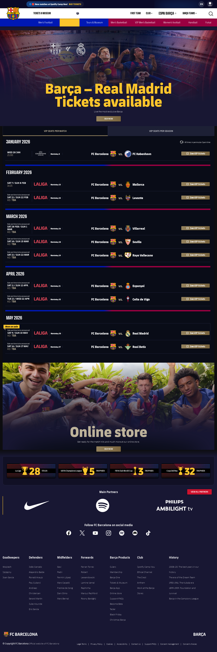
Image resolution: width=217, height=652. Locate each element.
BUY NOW (108, 445)
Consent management (169, 640)
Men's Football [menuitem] (45, 22)
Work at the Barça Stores (145, 587)
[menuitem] (210, 3)
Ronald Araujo (36, 573)
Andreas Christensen (34, 587)
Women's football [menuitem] (171, 22)
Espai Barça (168, 13)
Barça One (115, 573)
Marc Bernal (63, 594)
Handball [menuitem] (192, 22)
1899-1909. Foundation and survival (182, 587)
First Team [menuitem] (139, 13)
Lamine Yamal (88, 579)
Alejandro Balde (36, 568)
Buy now (108, 115)
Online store (116, 589)
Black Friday (116, 610)
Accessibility (122, 640)
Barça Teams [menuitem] (189, 13)
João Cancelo (35, 563)
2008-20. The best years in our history (184, 566)
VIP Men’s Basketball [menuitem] (145, 22)
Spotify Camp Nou (146, 563)
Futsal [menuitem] (208, 22)
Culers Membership (116, 566)
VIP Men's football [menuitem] (70, 22)
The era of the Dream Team (182, 573)
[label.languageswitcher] (201, 4)
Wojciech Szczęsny (7, 566)
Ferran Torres (87, 563)
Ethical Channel (144, 568)
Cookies (109, 640)
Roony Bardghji (88, 594)
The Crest (141, 573)
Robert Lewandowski (88, 571)
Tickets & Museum (118, 579)
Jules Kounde (35, 600)
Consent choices (190, 640)
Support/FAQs (117, 594)
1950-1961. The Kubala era (181, 579)
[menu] (210, 4)
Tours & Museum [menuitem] (94, 22)
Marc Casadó (63, 579)
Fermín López (64, 573)
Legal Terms (82, 640)
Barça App (115, 584)
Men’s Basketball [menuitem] (119, 22)
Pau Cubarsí (35, 579)
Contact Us (136, 640)
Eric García (34, 605)
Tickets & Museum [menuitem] (42, 13)
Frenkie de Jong (65, 584)
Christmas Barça (118, 616)
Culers (80, 14)
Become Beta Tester (116, 603)
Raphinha (85, 584)
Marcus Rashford (89, 589)
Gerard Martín (35, 594)
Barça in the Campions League (183, 594)
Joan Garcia (8, 573)
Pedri (59, 568)
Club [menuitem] (152, 13)
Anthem (141, 579)
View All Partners (199, 488)
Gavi (59, 563)
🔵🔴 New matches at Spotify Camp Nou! (55, 4)
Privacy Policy (96, 640)
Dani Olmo (62, 589)
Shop (62, 14)
